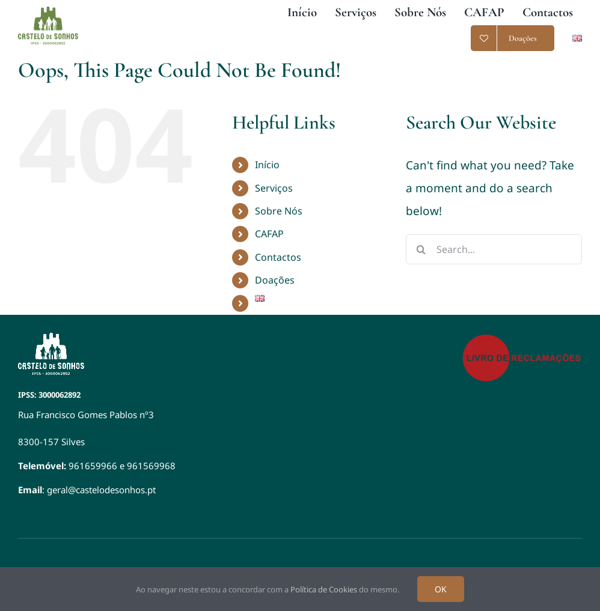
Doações (275, 280)
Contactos (278, 257)
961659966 (93, 466)
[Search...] (494, 249)
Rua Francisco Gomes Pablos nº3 (86, 415)
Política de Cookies (323, 589)
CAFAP (269, 233)
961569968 (151, 466)
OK (441, 589)
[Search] (421, 249)
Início (267, 164)
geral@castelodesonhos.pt (101, 490)
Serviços (274, 188)
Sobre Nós (278, 210)
